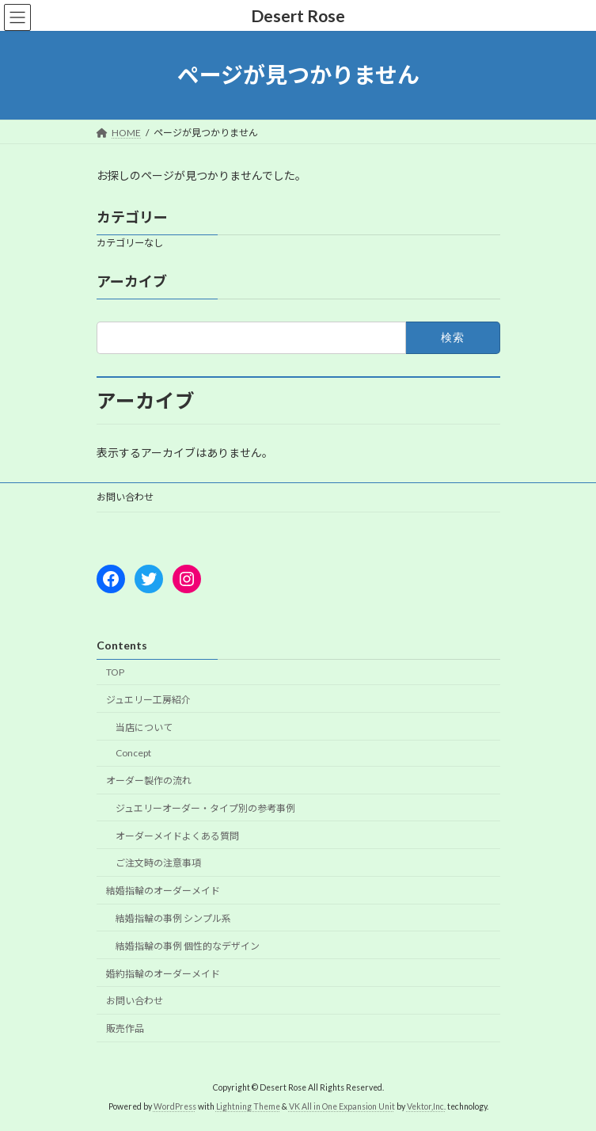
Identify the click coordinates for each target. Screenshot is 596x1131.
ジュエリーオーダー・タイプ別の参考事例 (205, 808)
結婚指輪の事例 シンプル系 (173, 918)
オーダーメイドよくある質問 (177, 836)
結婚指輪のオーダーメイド (163, 891)
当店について (144, 727)
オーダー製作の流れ (149, 780)
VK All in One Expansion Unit (342, 1106)
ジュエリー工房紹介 (148, 700)
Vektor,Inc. (426, 1106)
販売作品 (125, 1028)
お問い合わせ (125, 497)
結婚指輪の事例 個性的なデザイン (188, 946)
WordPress (175, 1106)
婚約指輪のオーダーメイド (163, 973)
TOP (115, 672)
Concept (133, 753)
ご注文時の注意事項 (158, 863)
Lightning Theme (248, 1106)
